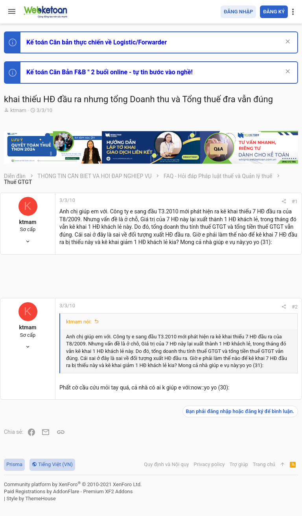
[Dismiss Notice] (286, 42)
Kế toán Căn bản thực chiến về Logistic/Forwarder (96, 42)
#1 (295, 201)
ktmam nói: (79, 322)
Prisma (14, 464)
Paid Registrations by (68, 491)
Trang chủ (264, 464)
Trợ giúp (239, 464)
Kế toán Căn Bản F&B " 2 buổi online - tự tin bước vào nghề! (109, 72)
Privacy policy (209, 464)
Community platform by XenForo (73, 484)
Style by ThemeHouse (30, 498)
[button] (12, 11)
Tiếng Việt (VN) (52, 464)
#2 (295, 307)
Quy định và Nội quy (166, 464)
